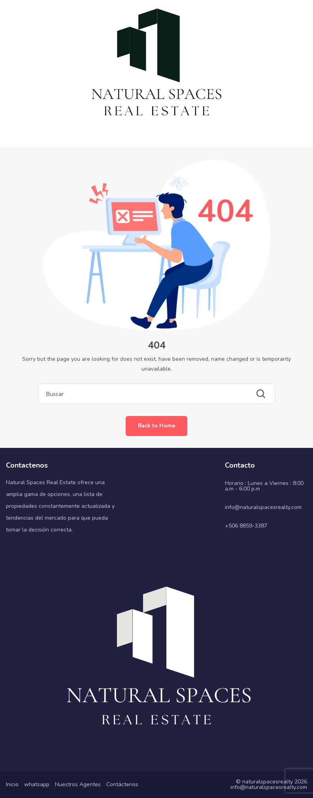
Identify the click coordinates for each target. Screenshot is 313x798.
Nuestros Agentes (78, 784)
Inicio (12, 784)
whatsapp (36, 784)
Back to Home (156, 425)
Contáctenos (122, 784)
